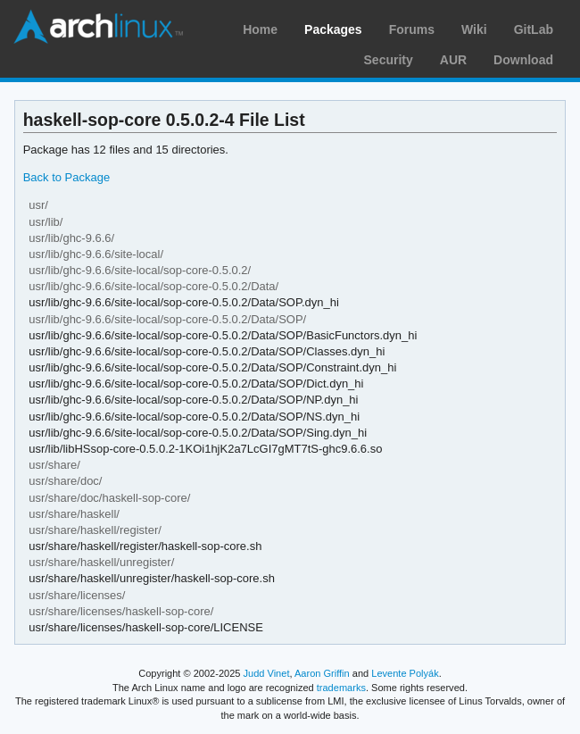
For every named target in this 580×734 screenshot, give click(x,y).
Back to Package (66, 177)
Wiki (474, 29)
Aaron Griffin (322, 673)
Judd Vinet (267, 673)
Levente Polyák (404, 673)
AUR (453, 60)
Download (523, 60)
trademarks (341, 687)
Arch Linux (98, 27)
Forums (412, 29)
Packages (333, 29)
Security (388, 60)
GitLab (533, 29)
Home (260, 29)
